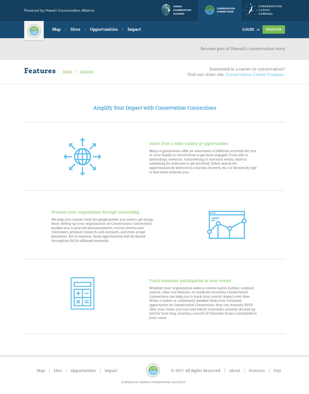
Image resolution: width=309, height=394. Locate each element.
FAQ (277, 370)
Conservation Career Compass (255, 74)
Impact (134, 29)
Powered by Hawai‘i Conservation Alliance (59, 10)
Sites (75, 29)
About (234, 370)
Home (67, 71)
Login (248, 29)
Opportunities (104, 29)
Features (86, 71)
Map (56, 29)
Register (274, 29)
